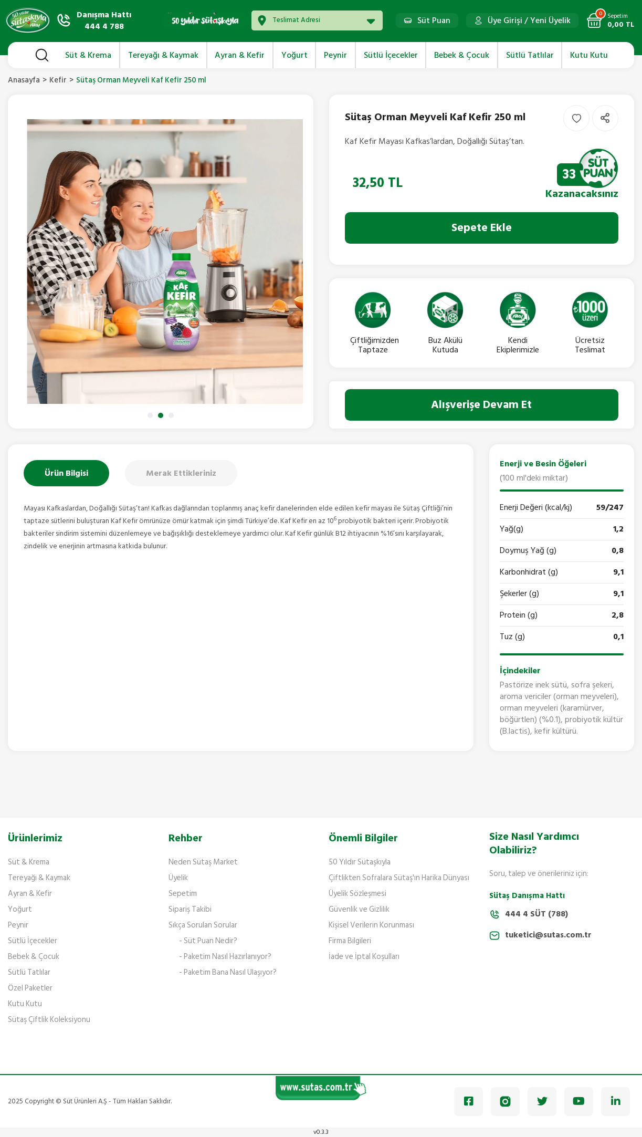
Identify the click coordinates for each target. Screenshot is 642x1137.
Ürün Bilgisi (66, 473)
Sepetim (183, 893)
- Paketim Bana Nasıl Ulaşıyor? (228, 972)
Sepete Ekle (481, 227)
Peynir (18, 925)
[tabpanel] (160, 261)
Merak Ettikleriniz (181, 473)
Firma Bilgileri (350, 940)
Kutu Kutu (25, 1003)
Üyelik (178, 877)
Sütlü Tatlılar (29, 972)
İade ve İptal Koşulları (364, 956)
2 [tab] (160, 415)
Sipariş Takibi (190, 909)
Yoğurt (20, 909)
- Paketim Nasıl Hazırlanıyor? (225, 956)
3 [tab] (171, 415)
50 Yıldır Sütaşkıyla (360, 862)
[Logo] (27, 20)
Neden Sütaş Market (203, 862)
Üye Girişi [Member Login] (505, 20)
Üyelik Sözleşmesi (357, 893)
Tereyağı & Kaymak (39, 877)
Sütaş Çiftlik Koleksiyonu (49, 1019)
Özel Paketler (30, 988)
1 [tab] (150, 415)
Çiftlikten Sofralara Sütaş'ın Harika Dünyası (399, 877)
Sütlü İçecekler (32, 940)
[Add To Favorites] (576, 118)
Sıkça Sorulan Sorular (203, 925)
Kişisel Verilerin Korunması (371, 925)
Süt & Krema (28, 862)
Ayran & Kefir (30, 893)
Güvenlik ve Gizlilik (359, 909)
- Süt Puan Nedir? (208, 940)
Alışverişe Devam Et (481, 404)
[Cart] (610, 20)
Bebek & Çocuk (33, 956)
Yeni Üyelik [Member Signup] (550, 20)
